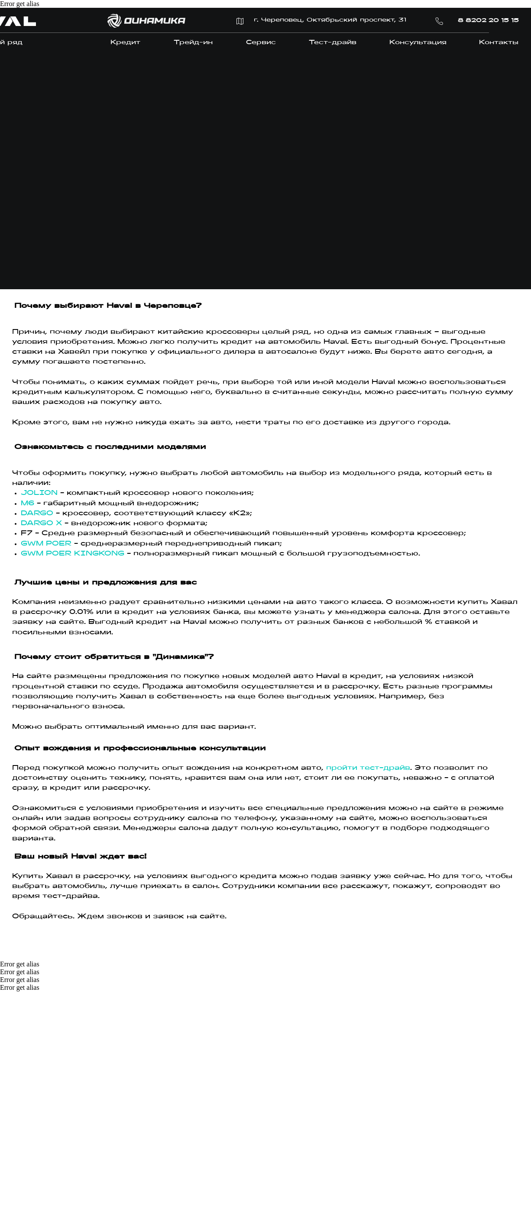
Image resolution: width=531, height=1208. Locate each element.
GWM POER (46, 544)
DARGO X (41, 523)
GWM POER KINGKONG (72, 554)
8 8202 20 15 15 (488, 20)
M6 (29, 504)
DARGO (37, 513)
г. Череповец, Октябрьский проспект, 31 (330, 20)
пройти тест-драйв (368, 768)
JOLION (39, 493)
